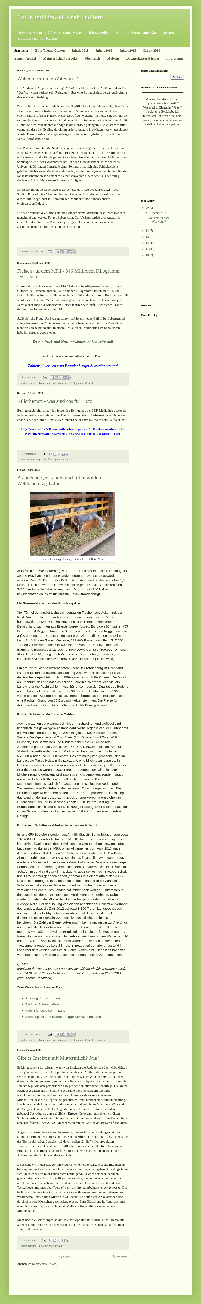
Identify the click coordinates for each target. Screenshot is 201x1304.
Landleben (44, 383)
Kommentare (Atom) (44, 1264)
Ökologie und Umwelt (81, 383)
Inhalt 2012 (104, 50)
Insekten (32, 1245)
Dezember (155, 212)
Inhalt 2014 (151, 50)
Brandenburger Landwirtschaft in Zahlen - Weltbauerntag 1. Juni (60, 480)
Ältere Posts (120, 1257)
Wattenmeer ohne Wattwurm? (47, 78)
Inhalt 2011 (80, 50)
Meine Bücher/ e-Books (60, 58)
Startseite (21, 50)
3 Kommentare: (30, 377)
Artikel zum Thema (105, 1220)
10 (148, 255)
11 (147, 249)
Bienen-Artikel (25, 58)
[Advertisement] (42, 1279)
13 (148, 236)
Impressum (174, 58)
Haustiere (32, 383)
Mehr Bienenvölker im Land (46, 1010)
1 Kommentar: (30, 453)
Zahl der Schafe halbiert (42, 1004)
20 (148, 207)
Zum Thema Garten (50, 50)
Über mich (92, 58)
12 (148, 242)
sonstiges (100, 1039)
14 (148, 230)
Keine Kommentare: (33, 251)
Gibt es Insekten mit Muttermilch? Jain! (58, 1058)
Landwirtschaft (60, 383)
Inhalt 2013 (128, 50)
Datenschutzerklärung (142, 58)
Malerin (113, 58)
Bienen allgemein (36, 459)
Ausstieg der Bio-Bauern (43, 998)
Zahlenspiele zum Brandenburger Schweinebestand (63, 1017)
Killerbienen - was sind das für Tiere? (55, 401)
